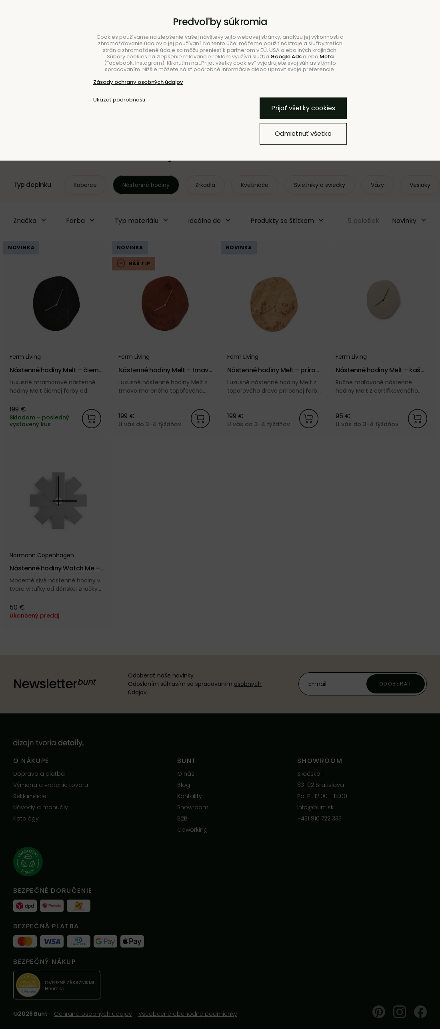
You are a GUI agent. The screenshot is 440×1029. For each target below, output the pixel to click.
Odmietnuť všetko (303, 133)
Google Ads (286, 56)
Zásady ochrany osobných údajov (138, 82)
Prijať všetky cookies (303, 108)
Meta (327, 56)
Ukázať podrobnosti (119, 100)
